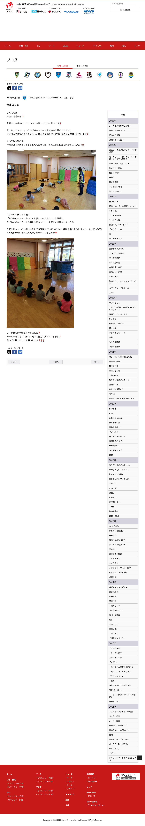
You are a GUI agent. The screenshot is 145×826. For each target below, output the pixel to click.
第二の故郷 (113, 366)
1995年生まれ (114, 502)
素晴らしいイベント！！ (119, 314)
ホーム (8, 45)
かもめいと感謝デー (117, 531)
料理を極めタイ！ (116, 441)
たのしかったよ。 (116, 418)
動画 (112, 45)
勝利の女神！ (114, 384)
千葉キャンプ (114, 606)
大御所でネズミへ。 (117, 249)
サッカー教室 (114, 716)
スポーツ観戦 (114, 615)
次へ (96, 361)
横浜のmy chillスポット (118, 225)
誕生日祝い (113, 629)
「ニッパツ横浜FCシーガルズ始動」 (122, 696)
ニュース (80, 45)
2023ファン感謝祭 (116, 253)
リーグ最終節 (114, 258)
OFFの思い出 (114, 263)
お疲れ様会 (113, 592)
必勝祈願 (112, 577)
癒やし (112, 413)
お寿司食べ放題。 (116, 554)
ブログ (65, 45)
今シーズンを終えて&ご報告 (120, 357)
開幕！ (112, 337)
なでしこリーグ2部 (16, 787)
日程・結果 (23, 45)
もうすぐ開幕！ (115, 342)
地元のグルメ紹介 (116, 474)
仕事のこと (113, 497)
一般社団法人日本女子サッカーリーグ (50, 4)
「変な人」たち (115, 229)
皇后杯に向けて (115, 361)
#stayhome (113, 446)
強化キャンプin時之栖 (118, 572)
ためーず (112, 488)
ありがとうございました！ (120, 380)
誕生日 (112, 493)
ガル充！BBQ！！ (116, 610)
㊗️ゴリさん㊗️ (114, 371)
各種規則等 (92, 781)
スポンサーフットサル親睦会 (121, 712)
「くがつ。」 (114, 662)
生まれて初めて (115, 191)
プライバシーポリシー (96, 805)
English (127, 9)
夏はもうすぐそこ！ (117, 436)
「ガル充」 (113, 633)
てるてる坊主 (114, 558)
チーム (51, 45)
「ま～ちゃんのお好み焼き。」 (121, 667)
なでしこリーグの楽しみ (119, 288)
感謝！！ (112, 601)
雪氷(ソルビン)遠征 (117, 540)
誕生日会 (112, 535)
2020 (111, 455)
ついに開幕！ (114, 432)
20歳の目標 (113, 375)
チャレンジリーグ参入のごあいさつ (122, 759)
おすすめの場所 (115, 187)
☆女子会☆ (113, 563)
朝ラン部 (112, 319)
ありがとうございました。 (120, 465)
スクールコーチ (115, 658)
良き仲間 (112, 328)
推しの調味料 (114, 173)
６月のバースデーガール (119, 739)
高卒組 (112, 394)
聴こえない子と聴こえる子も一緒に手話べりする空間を (122, 158)
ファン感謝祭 (114, 347)
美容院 (112, 549)
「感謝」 (112, 681)
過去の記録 (91, 792)
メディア (70, 781)
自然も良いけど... (116, 267)
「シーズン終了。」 (117, 653)
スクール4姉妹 (115, 215)
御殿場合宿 (113, 511)
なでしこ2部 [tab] (82, 65)
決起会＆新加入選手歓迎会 (120, 685)
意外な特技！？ (115, 427)
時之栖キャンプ (115, 238)
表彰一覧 (91, 796)
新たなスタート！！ (117, 130)
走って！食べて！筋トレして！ (121, 398)
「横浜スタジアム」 (117, 638)
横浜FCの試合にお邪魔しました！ (123, 206)
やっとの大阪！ (115, 220)
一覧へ (56, 361)
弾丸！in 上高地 (115, 168)
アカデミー (71, 788)
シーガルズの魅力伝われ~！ (120, 126)
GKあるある (114, 526)
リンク (137, 45)
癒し (111, 620)
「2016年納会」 (115, 648)
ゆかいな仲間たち (116, 389)
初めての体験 (114, 135)
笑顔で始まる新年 (116, 140)
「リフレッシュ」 (116, 676)
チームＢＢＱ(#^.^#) (117, 545)
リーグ (69, 777)
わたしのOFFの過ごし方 (119, 163)
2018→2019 (114, 516)
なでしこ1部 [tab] (62, 65)
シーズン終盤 (114, 721)
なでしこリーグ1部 (16, 783)
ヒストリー (92, 777)
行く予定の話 (114, 422)
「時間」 (112, 507)
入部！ (112, 293)
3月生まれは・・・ (117, 690)
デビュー (112, 753)
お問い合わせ (92, 801)
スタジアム (97, 45)
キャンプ (112, 483)
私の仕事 (112, 409)
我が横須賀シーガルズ (118, 587)
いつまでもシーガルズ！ (119, 470)
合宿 (111, 735)
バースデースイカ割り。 (119, 744)
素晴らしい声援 (115, 272)
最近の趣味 (113, 182)
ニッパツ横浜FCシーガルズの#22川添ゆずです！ (122, 308)
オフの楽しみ (114, 303)
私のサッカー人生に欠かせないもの (122, 282)
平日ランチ (113, 624)
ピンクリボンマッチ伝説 (119, 479)
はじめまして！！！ (117, 333)
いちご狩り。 (114, 749)
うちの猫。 (113, 211)
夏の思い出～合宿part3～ (119, 730)
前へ (15, 361)
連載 (124, 45)
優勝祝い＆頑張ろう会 (118, 725)
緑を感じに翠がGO (117, 323)
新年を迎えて (114, 701)
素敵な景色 (113, 276)
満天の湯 (112, 596)
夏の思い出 (113, 201)
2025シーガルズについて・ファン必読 (123, 151)
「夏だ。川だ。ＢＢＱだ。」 (120, 671)
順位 (38, 45)
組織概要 (90, 774)
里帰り (112, 177)
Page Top (139, 757)
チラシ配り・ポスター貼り (120, 568)
